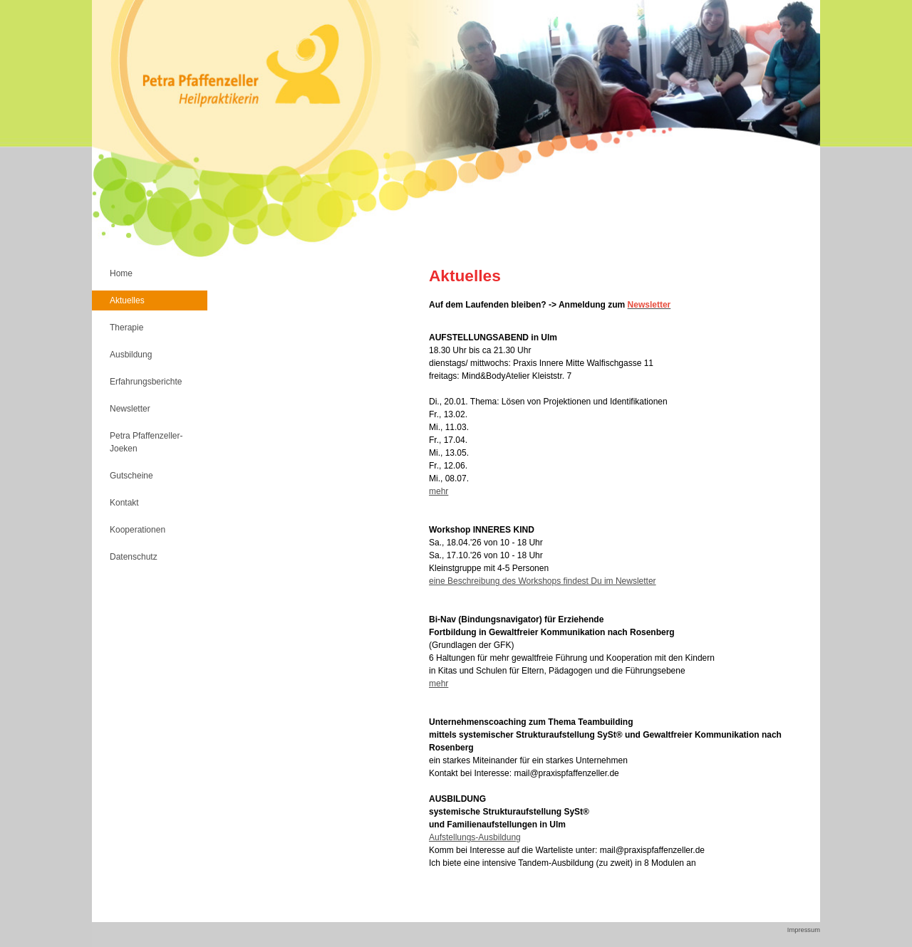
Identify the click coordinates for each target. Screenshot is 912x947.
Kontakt (124, 503)
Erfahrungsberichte (146, 382)
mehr (438, 491)
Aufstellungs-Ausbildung (475, 837)
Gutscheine (131, 476)
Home (121, 273)
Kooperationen (137, 530)
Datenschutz (133, 557)
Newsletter (130, 409)
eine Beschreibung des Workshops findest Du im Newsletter (542, 581)
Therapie (126, 328)
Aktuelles (127, 300)
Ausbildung (131, 355)
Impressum (803, 929)
